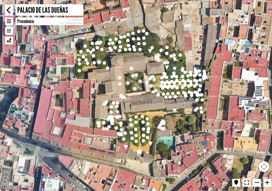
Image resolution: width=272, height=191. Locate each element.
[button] (121, 95)
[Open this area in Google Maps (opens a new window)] (10, 187)
